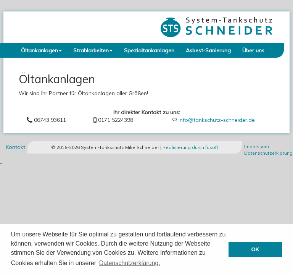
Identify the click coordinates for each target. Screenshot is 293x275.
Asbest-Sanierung (208, 50)
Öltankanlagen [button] (41, 50)
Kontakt (15, 147)
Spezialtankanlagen (149, 50)
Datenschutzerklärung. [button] (129, 263)
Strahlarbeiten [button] (93, 50)
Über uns (253, 50)
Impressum (256, 146)
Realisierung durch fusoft (190, 147)
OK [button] (255, 249)
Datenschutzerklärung (268, 153)
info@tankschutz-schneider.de (217, 119)
